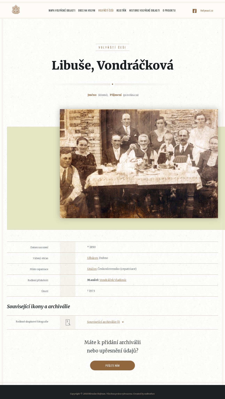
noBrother (149, 393)
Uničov (92, 269)
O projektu (169, 10)
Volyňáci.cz (16, 9)
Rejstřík (121, 10)
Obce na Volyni (86, 10)
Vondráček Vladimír (113, 280)
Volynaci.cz (206, 10)
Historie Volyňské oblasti (144, 10)
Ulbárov (92, 258)
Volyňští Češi (106, 10)
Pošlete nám (112, 365)
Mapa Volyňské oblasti (62, 10)
